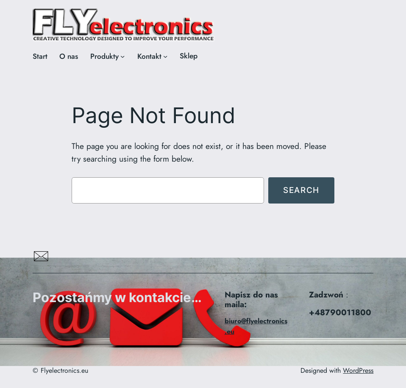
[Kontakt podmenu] (165, 56)
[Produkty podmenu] (122, 56)
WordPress (358, 370)
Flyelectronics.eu (64, 370)
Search (301, 190)
